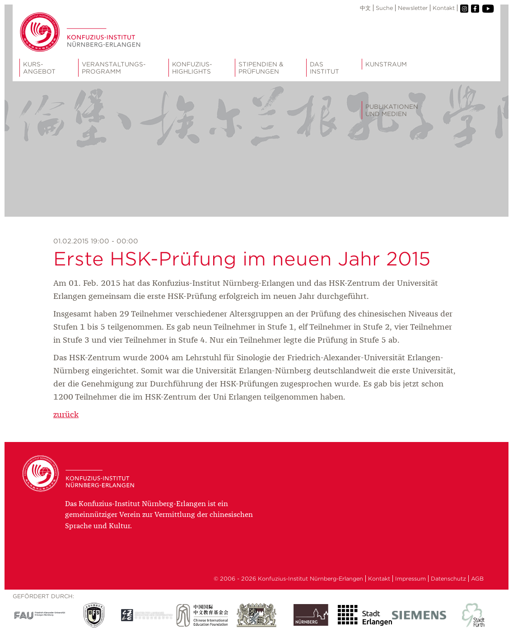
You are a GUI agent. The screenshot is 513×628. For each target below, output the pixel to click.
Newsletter (413, 8)
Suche (384, 8)
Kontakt (444, 8)
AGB (477, 578)
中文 (365, 8)
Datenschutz (448, 578)
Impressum (410, 578)
